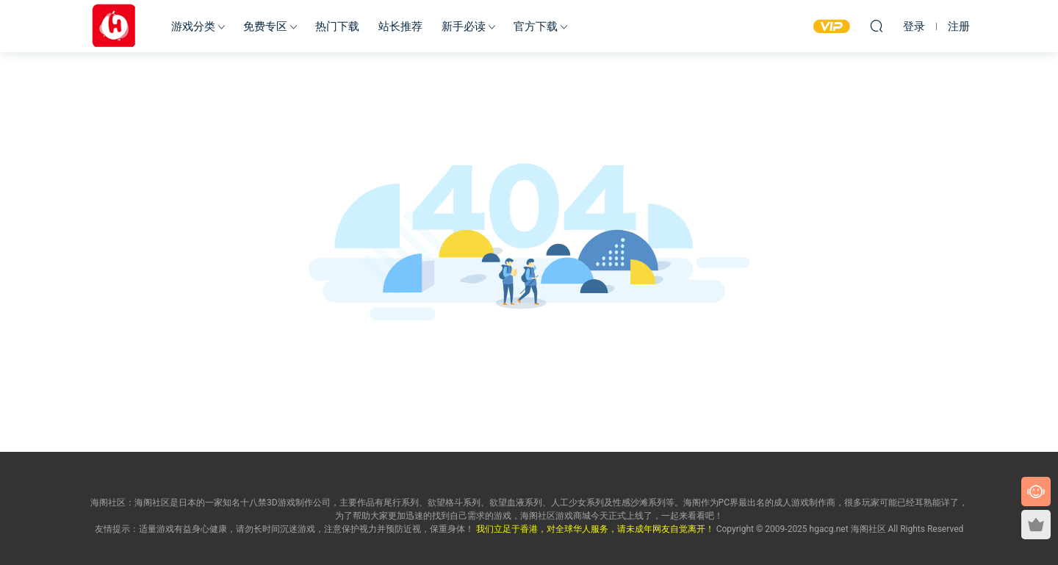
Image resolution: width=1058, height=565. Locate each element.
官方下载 (536, 26)
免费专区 (265, 26)
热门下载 (337, 26)
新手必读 (464, 26)
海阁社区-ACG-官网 (114, 25)
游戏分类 (193, 26)
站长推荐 (400, 26)
